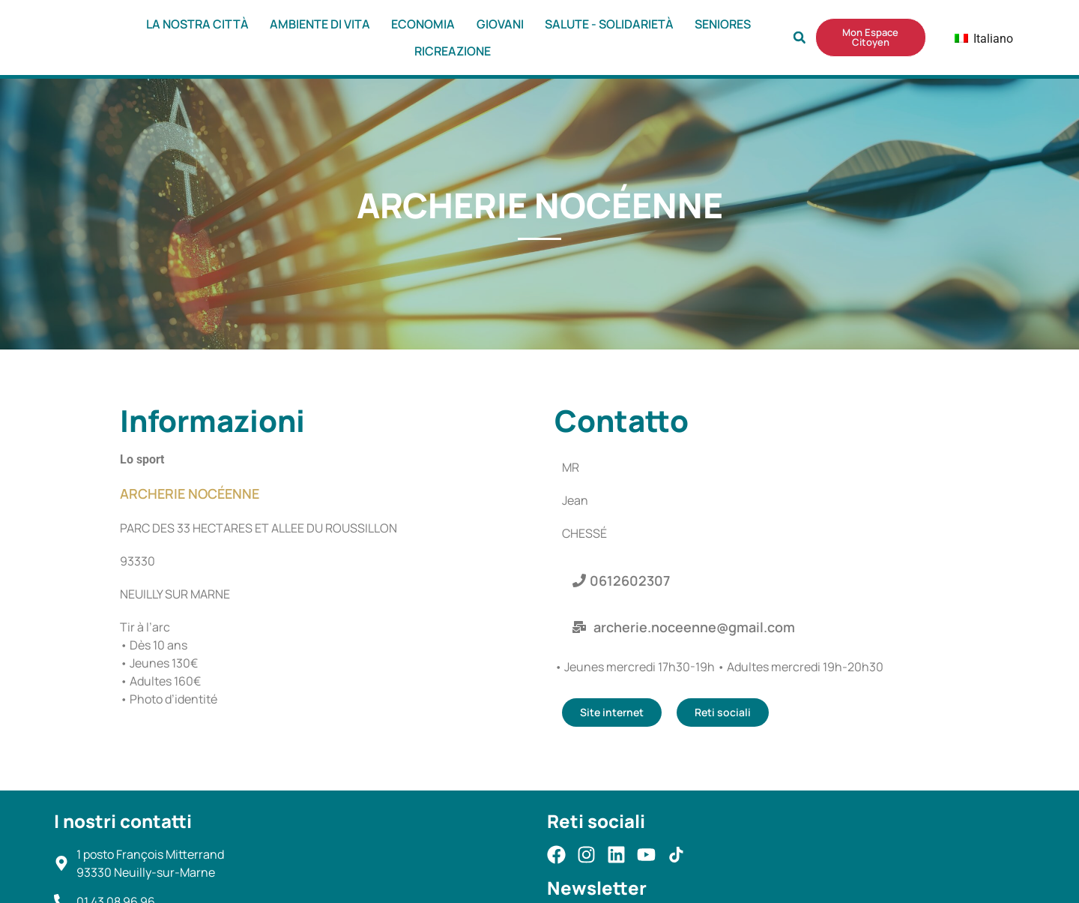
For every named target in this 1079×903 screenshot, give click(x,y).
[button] (799, 37)
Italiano (974, 39)
